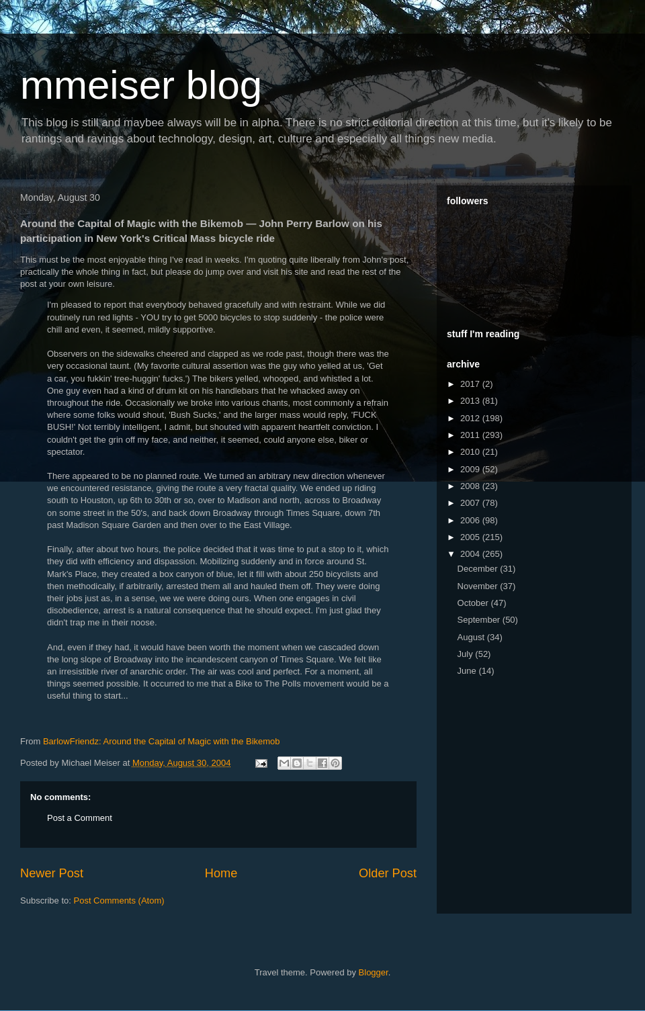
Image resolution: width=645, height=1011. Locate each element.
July (467, 654)
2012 (471, 418)
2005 (471, 537)
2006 (471, 520)
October (474, 603)
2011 (471, 435)
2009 (471, 469)
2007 (471, 503)
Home (221, 873)
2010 (471, 452)
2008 (471, 486)
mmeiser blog (141, 84)
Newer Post (51, 873)
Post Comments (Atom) (119, 900)
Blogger (373, 972)
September (480, 620)
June (468, 671)
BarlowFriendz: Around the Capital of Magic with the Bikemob (161, 741)
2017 (471, 384)
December (479, 569)
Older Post (388, 873)
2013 (471, 401)
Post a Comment (79, 818)
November (479, 586)
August (472, 637)
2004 (471, 554)
